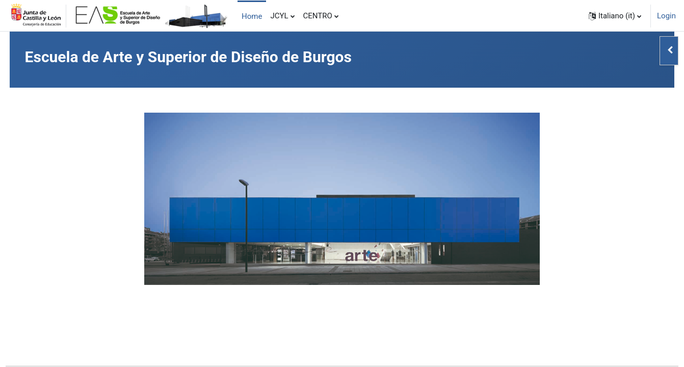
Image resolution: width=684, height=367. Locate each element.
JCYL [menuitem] (279, 15)
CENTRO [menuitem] (317, 15)
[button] (615, 16)
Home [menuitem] (252, 16)
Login (666, 15)
